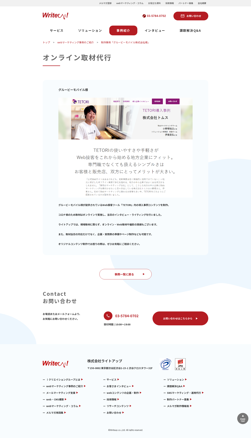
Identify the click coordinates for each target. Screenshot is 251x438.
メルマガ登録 (105, 3)
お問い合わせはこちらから (177, 318)
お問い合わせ (194, 16)
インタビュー (155, 30)
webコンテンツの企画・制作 (123, 392)
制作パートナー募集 (178, 399)
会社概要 (202, 3)
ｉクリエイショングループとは (63, 379)
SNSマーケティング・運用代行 (184, 392)
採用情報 (169, 3)
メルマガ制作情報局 (178, 406)
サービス (57, 30)
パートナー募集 (185, 3)
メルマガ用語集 (54, 412)
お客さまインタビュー (119, 386)
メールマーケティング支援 (60, 392)
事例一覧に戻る (124, 274)
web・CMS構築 (55, 399)
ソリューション (90, 30)
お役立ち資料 (154, 3)
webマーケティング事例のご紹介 (64, 386)
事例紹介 (123, 30)
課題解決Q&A (190, 30)
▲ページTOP (242, 418)
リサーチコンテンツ (118, 406)
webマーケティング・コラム (129, 3)
